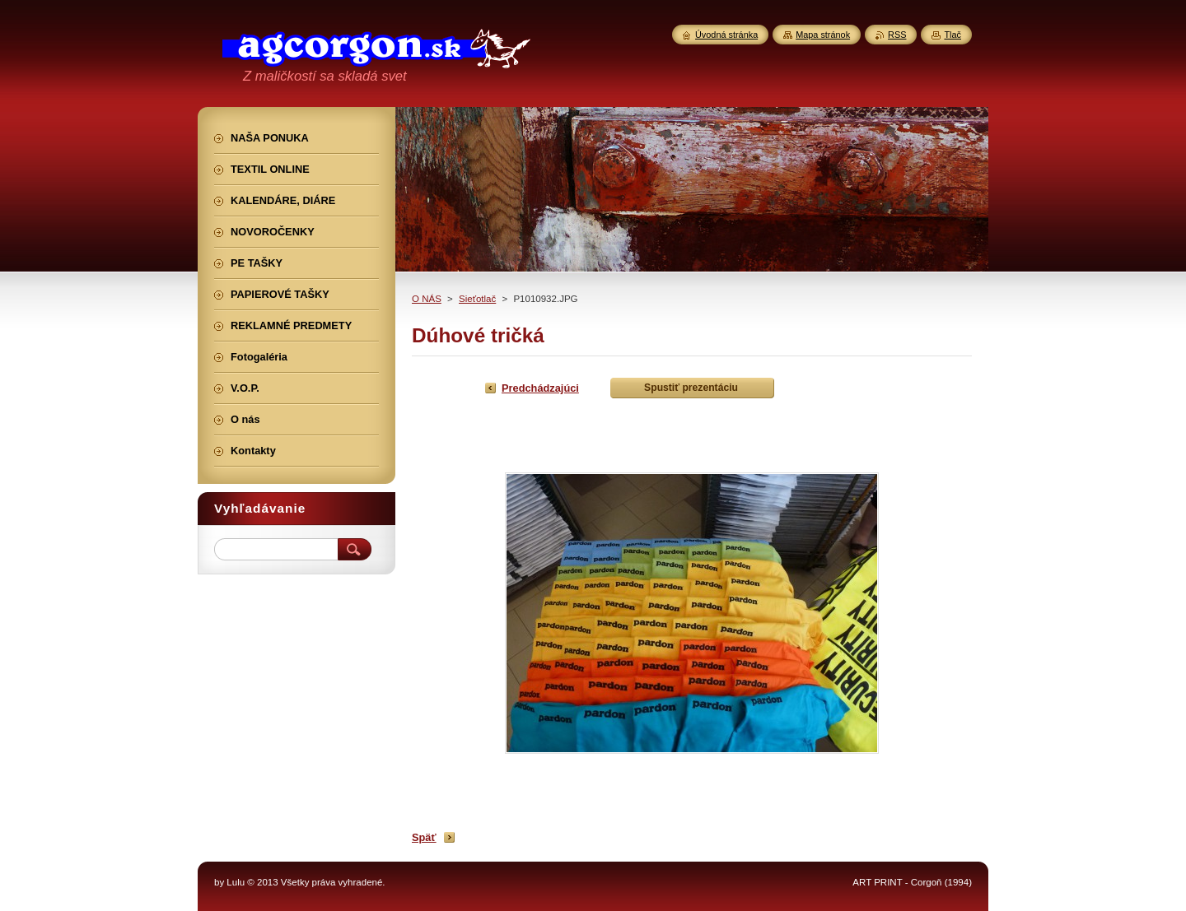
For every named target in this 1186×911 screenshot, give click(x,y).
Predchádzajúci (540, 388)
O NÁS (426, 299)
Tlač (952, 35)
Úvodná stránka (726, 35)
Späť (424, 837)
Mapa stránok (823, 35)
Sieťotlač (477, 299)
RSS (897, 35)
